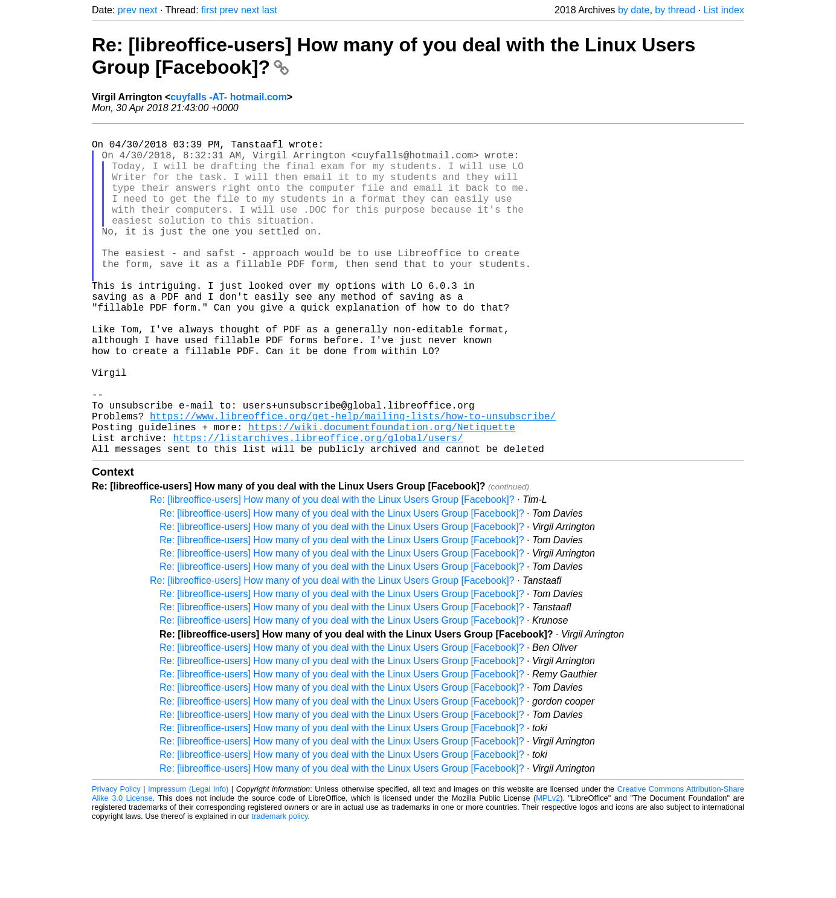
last (269, 10)
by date (633, 10)
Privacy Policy (116, 861)
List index (723, 10)
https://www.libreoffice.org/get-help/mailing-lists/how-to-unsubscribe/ (353, 481)
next (148, 10)
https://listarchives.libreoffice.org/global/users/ (318, 507)
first (209, 10)
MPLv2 (548, 870)
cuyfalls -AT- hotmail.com (228, 97)
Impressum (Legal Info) (188, 861)
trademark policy (280, 888)
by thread (675, 10)
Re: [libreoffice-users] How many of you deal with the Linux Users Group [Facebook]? (332, 572)
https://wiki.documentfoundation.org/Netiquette (381, 494)
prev (127, 10)
